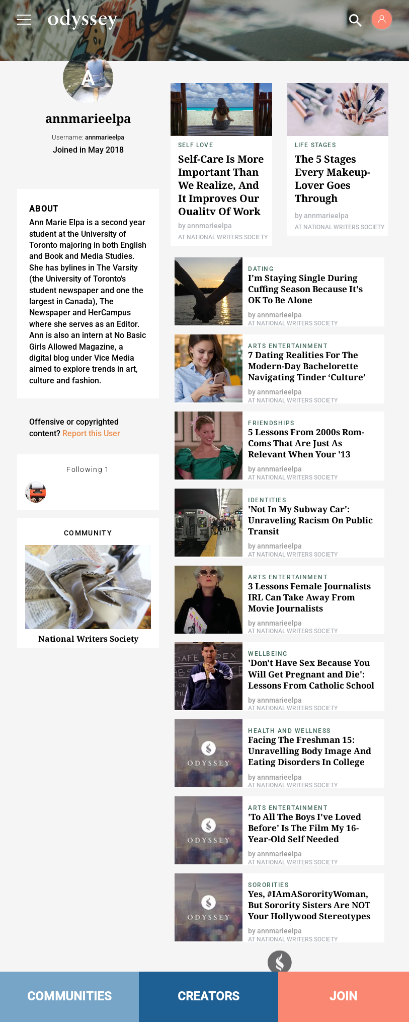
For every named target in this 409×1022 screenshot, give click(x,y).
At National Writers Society (223, 237)
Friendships (271, 423)
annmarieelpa (209, 226)
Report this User (91, 433)
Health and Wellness (289, 730)
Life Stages (315, 145)
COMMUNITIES (69, 996)
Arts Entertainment (288, 346)
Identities (267, 500)
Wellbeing (268, 653)
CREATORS (209, 996)
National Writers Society (88, 638)
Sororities (268, 885)
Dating (261, 268)
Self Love (195, 145)
